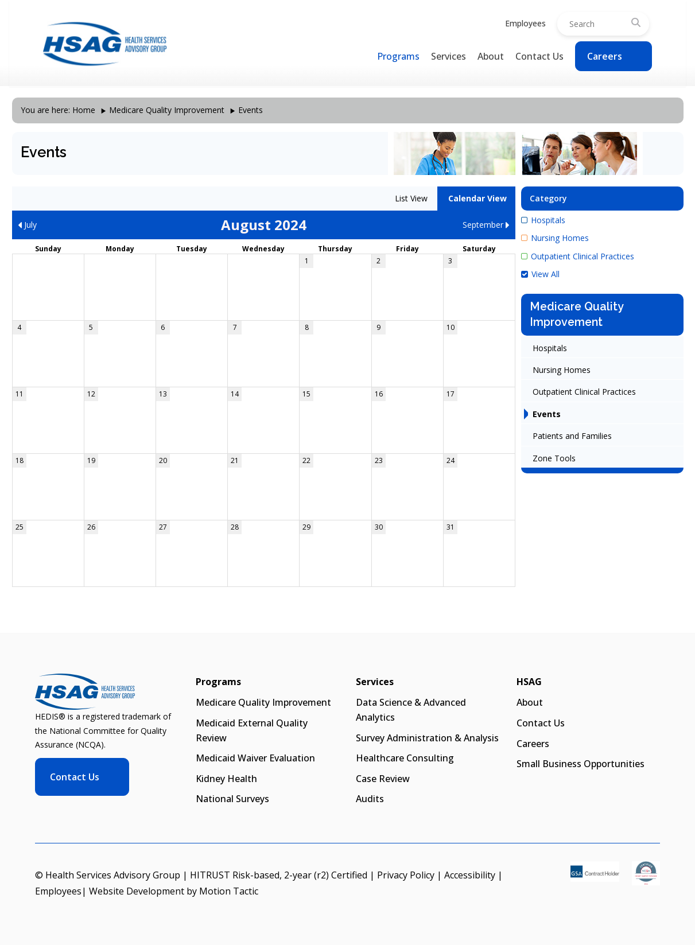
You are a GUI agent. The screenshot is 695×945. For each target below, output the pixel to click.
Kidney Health (226, 778)
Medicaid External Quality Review (252, 730)
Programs (398, 56)
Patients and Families (572, 435)
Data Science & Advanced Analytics (411, 710)
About (490, 56)
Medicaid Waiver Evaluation (255, 758)
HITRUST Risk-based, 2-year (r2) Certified (278, 875)
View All (540, 274)
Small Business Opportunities (580, 763)
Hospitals (543, 220)
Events (547, 414)
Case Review (383, 778)
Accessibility (469, 875)
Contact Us (539, 56)
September (486, 224)
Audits (370, 798)
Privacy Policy (405, 875)
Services (448, 56)
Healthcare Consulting (405, 758)
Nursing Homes (555, 237)
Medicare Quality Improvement (166, 109)
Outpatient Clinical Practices (577, 256)
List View (410, 198)
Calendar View (476, 198)
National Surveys (232, 798)
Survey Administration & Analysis (427, 738)
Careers (604, 56)
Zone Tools (554, 458)
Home (83, 109)
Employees (525, 23)
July (27, 224)
